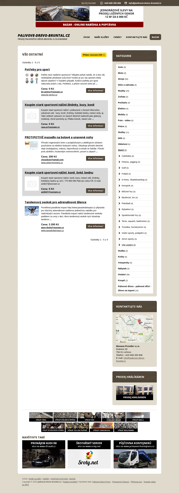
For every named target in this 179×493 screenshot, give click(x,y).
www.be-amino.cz (49, 95)
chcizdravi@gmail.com (52, 160)
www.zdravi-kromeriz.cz (52, 162)
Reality (123, 90)
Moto (122, 73)
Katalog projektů (70, 482)
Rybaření (128, 209)
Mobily (123, 114)
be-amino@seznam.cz (52, 92)
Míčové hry (129, 191)
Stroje (123, 79)
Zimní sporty (129, 239)
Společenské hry (131, 215)
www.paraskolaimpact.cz (52, 230)
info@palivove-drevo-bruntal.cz (145, 2)
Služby (123, 132)
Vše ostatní (129, 245)
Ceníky (117, 37)
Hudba (123, 250)
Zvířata (123, 96)
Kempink (127, 185)
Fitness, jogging (131, 162)
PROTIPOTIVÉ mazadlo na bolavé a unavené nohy (59, 137)
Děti (121, 138)
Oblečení (124, 144)
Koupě (123, 280)
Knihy (122, 256)
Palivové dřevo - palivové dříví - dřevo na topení (134, 288)
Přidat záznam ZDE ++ (94, 54)
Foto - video (125, 120)
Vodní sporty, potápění (134, 233)
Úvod (86, 37)
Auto (122, 67)
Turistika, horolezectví (134, 227)
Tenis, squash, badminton (136, 221)
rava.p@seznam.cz (50, 127)
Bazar (155, 37)
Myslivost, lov (130, 197)
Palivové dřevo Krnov (101, 482)
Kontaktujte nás (136, 37)
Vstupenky (125, 262)
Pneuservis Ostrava (120, 482)
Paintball (127, 203)
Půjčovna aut (136, 482)
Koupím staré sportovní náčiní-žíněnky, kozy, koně (59, 105)
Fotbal (126, 173)
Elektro (123, 108)
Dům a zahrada (127, 85)
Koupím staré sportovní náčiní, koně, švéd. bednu (59, 173)
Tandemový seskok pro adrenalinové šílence (55, 202)
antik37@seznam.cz (51, 192)
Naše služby (101, 37)
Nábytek (124, 268)
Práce (122, 126)
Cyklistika (128, 156)
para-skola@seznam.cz (52, 227)
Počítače (124, 102)
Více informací (95, 90)
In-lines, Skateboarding (134, 179)
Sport (122, 150)
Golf (125, 168)
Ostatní (124, 274)
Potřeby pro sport (37, 69)
